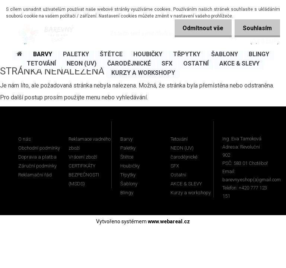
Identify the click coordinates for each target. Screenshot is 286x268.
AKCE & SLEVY (186, 183)
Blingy (126, 192)
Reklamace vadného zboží (90, 143)
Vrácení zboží (83, 157)
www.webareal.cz (169, 221)
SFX (175, 166)
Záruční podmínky (37, 166)
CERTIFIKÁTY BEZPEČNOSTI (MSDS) (84, 174)
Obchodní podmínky (39, 148)
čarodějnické (184, 157)
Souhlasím (256, 28)
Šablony (128, 183)
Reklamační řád (35, 175)
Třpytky (128, 175)
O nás (24, 139)
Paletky (128, 148)
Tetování (179, 139)
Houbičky (130, 166)
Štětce (126, 157)
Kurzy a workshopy (191, 192)
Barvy (126, 139)
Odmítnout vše (199, 28)
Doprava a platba (37, 157)
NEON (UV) (182, 148)
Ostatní (178, 175)
